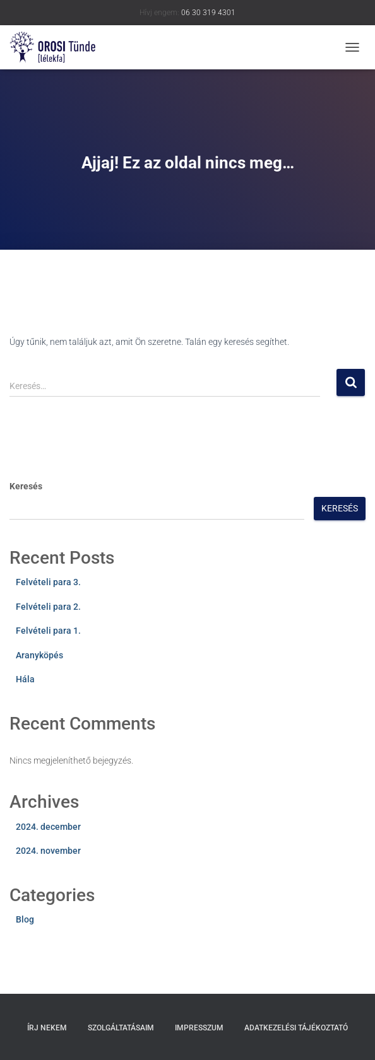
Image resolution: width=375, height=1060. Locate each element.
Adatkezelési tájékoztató (296, 1027)
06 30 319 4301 (208, 12)
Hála (25, 679)
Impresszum (199, 1027)
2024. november (48, 851)
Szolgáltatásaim (121, 1027)
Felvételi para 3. (48, 582)
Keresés (25, 486)
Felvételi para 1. (48, 631)
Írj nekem (47, 1027)
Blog (25, 919)
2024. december (48, 827)
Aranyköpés (39, 655)
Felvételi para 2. (48, 607)
